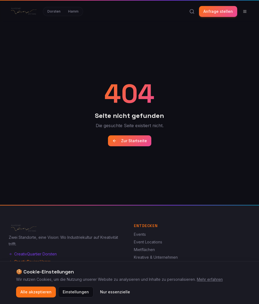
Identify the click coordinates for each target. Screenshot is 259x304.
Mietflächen (144, 249)
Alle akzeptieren (36, 292)
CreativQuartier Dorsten (33, 254)
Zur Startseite (129, 140)
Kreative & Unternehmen (156, 257)
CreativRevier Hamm (30, 261)
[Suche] (192, 11)
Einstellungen (76, 292)
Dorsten (54, 11)
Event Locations (148, 242)
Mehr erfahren (210, 280)
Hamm (73, 11)
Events (140, 234)
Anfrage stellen (218, 11)
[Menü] (244, 11)
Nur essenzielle (115, 292)
